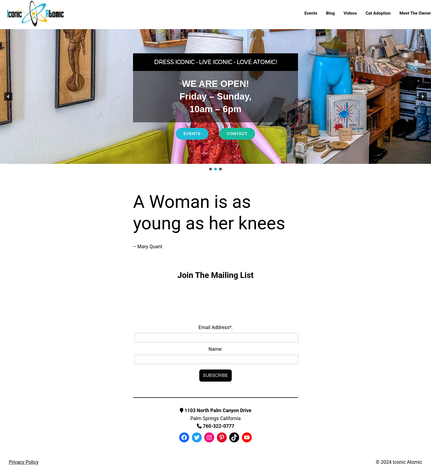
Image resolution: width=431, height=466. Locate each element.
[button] (8, 96)
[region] (215, 100)
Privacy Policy (23, 462)
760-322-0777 (215, 426)
